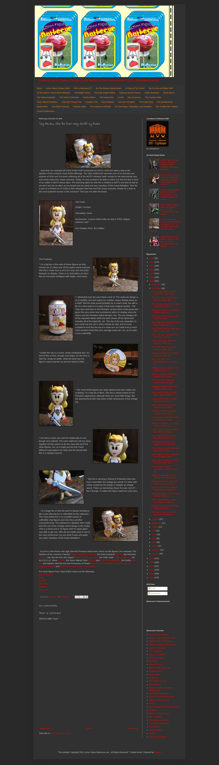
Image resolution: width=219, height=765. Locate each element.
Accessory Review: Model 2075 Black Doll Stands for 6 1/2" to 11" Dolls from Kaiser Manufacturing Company (164, 225)
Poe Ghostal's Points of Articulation (164, 707)
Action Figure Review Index (58, 88)
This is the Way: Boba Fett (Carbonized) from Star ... (163, 381)
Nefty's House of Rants (159, 700)
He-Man (43, 580)
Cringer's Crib (91, 102)
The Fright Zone (146, 102)
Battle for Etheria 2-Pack (86, 557)
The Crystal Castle (153, 97)
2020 (152, 281)
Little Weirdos (155, 684)
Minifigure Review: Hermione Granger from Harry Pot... (163, 412)
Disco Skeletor (46, 574)
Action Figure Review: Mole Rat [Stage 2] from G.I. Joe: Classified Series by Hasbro (169, 209)
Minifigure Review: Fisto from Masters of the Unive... (164, 375)
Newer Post (45, 728)
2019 (152, 558)
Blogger (157, 752)
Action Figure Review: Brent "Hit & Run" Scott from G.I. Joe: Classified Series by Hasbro (169, 194)
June (154, 534)
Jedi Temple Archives (158, 681)
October (155, 519)
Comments (154, 593)
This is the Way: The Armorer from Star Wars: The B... (164, 348)
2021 (152, 277)
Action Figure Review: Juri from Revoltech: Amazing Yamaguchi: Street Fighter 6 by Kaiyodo (169, 179)
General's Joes (155, 664)
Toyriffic (152, 733)
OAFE (151, 703)
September (157, 523)
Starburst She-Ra (122, 557)
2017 (152, 566)
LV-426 (121, 97)
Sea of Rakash (107, 102)
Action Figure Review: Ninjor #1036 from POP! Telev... (163, 292)
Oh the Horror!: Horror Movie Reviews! (53, 93)
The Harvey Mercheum (159, 723)
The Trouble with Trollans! (167, 106)
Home (39, 88)
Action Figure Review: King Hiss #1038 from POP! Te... (165, 305)
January (155, 554)
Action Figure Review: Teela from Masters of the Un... (163, 501)
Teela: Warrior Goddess (47, 102)
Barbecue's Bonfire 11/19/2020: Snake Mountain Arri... (165, 354)
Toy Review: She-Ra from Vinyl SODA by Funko (164, 317)
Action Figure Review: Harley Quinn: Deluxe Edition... (164, 394)
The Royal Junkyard (60, 106)
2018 (152, 562)
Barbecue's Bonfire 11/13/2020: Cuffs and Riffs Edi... (165, 424)
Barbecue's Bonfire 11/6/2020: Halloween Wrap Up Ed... (164, 482)
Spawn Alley (42, 106)
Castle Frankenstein (45, 111)
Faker (41, 577)
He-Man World (155, 671)
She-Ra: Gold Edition (110, 560)
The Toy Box (154, 727)
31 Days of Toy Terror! (134, 88)
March (155, 546)
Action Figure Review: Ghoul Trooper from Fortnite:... (163, 406)
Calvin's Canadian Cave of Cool (163, 644)
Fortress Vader (79, 106)
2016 (152, 570)
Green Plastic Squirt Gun (160, 668)
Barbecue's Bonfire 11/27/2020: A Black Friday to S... (165, 311)
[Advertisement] (88, 703)
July (154, 531)
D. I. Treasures (155, 651)
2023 (152, 270)
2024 (152, 266)
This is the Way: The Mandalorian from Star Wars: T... (164, 361)
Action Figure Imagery (158, 634)
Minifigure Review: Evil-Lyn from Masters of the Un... (165, 495)
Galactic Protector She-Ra (83, 554)
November (156, 288)
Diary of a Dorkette (157, 654)
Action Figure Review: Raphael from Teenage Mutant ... (164, 455)
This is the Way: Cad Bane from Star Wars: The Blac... (165, 336)
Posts (151, 588)
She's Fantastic (155, 717)
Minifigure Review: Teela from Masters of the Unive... (164, 342)
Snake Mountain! (152, 93)
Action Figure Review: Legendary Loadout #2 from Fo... (164, 469)
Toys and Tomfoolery (158, 737)
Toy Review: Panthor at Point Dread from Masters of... (164, 513)
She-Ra (118, 554)
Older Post (132, 728)
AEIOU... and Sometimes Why (162, 638)
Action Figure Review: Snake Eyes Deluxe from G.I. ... (164, 400)
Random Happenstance (159, 713)
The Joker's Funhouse (69, 97)
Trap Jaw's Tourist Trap (71, 102)
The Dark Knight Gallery (104, 93)
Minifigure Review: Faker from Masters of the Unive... (164, 387)
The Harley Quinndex (46, 97)
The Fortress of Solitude (100, 106)
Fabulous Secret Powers (130, 93)
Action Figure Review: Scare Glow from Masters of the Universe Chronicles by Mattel (169, 165)
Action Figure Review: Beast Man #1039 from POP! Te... (164, 437)
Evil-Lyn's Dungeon (126, 102)
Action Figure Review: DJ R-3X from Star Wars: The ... (164, 461)
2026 (152, 258)
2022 (152, 273)
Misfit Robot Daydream (159, 693)
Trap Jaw (43, 589)
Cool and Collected (157, 648)
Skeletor (43, 586)
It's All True (154, 678)
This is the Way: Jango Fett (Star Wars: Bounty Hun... (165, 323)
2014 (152, 577)
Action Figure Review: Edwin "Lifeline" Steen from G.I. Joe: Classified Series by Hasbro (170, 241)
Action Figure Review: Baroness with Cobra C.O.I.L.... (165, 449)
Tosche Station (89, 97)
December (156, 284)
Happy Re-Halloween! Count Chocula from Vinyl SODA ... (164, 476)
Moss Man (44, 583)
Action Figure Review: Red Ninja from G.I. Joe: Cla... (165, 329)
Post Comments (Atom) (61, 733)
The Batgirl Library (82, 93)
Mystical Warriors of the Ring (161, 697)
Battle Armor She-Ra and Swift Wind (77, 566)
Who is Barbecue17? (83, 88)
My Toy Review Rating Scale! (108, 88)
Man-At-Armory (134, 97)
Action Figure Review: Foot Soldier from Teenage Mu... (164, 443)
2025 (152, 262)
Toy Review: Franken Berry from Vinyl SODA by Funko (165, 418)
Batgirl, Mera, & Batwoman (160, 641)
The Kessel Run (107, 97)
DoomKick (153, 661)
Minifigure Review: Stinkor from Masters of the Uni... (164, 369)
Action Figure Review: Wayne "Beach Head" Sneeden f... (164, 488)
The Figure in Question (159, 720)
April (154, 542)
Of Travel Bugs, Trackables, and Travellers (133, 106)
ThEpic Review (155, 730)
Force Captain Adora (109, 563)
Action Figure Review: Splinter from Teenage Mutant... (164, 430)
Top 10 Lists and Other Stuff (160, 88)
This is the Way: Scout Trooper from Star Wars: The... (164, 299)
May (154, 538)
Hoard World (154, 674)
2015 (152, 574)
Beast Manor (168, 93)
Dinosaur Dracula (156, 658)
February (156, 550)
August (155, 527)
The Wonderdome (165, 102)
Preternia (153, 710)
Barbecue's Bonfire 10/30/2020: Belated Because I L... (165, 507)
